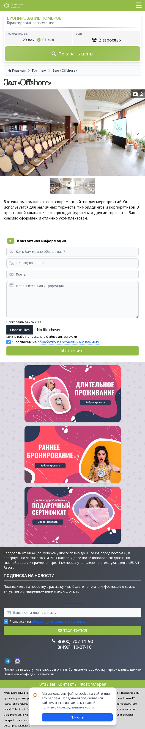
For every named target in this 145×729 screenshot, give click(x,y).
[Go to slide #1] (61, 186)
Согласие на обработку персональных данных (104, 669)
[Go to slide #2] (85, 186)
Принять (77, 717)
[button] (139, 5)
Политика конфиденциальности (29, 674)
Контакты (67, 684)
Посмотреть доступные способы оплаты (36, 669)
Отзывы (47, 684)
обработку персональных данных (68, 342)
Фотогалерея (93, 684)
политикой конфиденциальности (68, 707)
